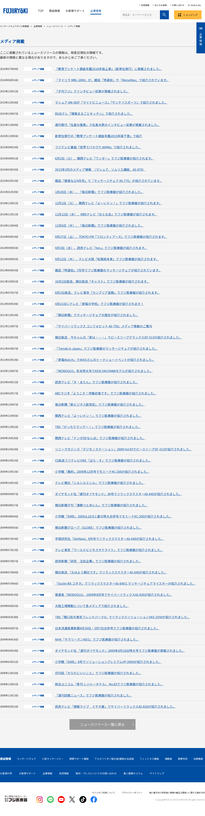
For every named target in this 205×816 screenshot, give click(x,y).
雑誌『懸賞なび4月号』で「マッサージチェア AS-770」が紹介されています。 (109, 180)
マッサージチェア (26, 758)
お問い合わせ (178, 5)
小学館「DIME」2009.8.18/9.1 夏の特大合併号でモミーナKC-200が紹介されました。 (113, 516)
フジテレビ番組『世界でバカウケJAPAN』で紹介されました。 (98, 147)
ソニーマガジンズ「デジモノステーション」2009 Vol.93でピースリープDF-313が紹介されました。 (123, 449)
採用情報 (145, 5)
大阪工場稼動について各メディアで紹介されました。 (92, 606)
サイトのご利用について (103, 792)
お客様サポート (75, 11)
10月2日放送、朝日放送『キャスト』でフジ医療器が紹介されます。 (102, 281)
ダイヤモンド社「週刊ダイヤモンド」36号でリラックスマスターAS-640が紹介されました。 (118, 494)
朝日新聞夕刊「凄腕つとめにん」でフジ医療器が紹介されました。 (101, 505)
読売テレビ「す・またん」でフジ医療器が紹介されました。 (97, 382)
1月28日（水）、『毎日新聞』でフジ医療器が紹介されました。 (99, 192)
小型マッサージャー (52, 758)
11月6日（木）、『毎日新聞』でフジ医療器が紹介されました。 (99, 225)
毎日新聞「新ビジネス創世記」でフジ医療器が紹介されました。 (100, 404)
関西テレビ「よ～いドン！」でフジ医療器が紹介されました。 (98, 415)
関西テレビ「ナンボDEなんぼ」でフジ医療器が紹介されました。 (100, 438)
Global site (196, 5)
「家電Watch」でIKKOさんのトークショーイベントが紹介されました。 (105, 359)
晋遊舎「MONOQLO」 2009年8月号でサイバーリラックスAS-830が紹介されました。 (113, 594)
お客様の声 (6, 773)
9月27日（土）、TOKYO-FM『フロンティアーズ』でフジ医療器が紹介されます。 (111, 236)
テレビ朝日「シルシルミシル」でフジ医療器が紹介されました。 (100, 483)
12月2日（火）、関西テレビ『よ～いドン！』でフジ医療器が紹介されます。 (108, 203)
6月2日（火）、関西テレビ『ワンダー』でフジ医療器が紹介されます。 (104, 158)
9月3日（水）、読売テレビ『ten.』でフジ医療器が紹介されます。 (101, 248)
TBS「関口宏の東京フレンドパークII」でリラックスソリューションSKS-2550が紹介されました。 (122, 617)
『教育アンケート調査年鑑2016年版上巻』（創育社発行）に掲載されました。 (108, 69)
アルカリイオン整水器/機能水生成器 (114, 758)
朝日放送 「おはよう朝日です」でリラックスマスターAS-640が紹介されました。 (111, 572)
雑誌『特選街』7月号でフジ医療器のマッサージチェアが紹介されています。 (108, 270)
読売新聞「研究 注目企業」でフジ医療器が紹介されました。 (98, 561)
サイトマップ (157, 773)
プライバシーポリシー (132, 792)
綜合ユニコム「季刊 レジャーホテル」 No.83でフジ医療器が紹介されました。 (109, 684)
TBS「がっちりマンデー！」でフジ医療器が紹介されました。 (98, 427)
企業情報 (95, 11)
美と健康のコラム (133, 773)
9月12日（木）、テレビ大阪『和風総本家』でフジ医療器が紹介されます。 (107, 259)
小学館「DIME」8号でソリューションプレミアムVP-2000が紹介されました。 (108, 662)
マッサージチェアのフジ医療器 (14, 26)
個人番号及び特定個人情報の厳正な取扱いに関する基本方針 (177, 792)
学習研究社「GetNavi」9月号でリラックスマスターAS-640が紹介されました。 (109, 538)
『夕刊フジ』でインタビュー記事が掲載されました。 (92, 91)
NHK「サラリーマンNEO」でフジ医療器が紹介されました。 (97, 639)
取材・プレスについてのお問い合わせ (96, 773)
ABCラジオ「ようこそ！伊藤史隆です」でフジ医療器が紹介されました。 (106, 393)
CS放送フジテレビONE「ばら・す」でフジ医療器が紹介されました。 (103, 460)
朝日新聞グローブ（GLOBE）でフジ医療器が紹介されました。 (98, 527)
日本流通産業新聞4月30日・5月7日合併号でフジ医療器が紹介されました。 (107, 628)
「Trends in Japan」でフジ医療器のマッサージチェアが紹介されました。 (106, 348)
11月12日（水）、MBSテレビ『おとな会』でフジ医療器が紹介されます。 (106, 214)
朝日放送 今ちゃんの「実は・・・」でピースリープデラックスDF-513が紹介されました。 (118, 337)
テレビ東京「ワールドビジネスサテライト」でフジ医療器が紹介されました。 (109, 550)
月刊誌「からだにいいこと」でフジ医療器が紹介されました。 (98, 673)
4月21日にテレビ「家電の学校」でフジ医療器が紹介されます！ (99, 304)
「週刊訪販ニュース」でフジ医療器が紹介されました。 (93, 695)
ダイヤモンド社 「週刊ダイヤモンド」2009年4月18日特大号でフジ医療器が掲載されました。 (120, 650)
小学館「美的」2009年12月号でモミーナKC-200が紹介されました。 (102, 471)
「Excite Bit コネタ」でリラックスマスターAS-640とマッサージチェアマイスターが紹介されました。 (125, 583)
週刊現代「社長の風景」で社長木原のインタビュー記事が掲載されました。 (107, 125)
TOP (41, 11)
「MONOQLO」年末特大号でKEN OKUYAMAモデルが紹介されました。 (104, 371)
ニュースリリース (55, 26)
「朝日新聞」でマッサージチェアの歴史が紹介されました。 (97, 315)
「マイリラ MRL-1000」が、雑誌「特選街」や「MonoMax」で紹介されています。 (112, 80)
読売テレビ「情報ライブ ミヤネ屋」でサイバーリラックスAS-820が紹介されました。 (115, 706)
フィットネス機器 (149, 758)
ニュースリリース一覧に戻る (102, 724)
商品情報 (54, 11)
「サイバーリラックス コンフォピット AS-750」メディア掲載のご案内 (103, 326)
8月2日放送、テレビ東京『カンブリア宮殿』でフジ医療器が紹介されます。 (107, 292)
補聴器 (168, 758)
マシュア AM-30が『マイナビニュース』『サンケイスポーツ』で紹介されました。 (111, 102)
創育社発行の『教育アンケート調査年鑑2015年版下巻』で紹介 (98, 136)
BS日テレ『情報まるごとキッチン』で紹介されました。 (94, 113)
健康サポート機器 (79, 758)
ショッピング (190, 15)
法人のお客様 (160, 5)
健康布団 (182, 758)
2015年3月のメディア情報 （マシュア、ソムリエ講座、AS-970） (100, 169)
